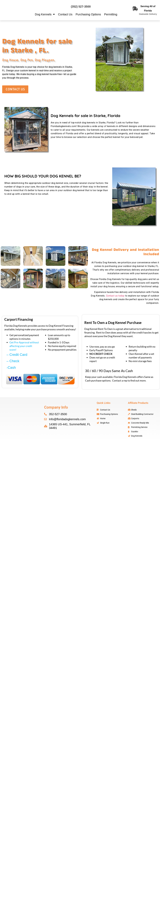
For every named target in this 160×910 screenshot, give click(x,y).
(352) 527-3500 (81, 6)
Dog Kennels (45, 14)
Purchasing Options (88, 14)
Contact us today (115, 295)
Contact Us (65, 14)
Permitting (110, 14)
